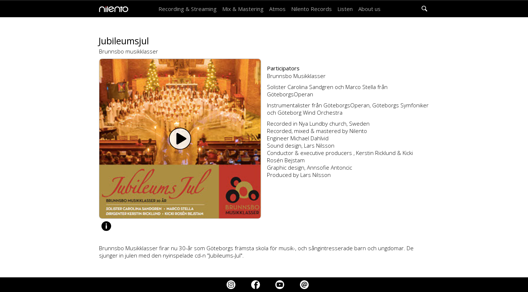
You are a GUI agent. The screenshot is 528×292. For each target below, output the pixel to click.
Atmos (277, 8)
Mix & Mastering (243, 8)
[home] (111, 9)
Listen (345, 8)
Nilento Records (311, 8)
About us (369, 8)
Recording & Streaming (187, 8)
